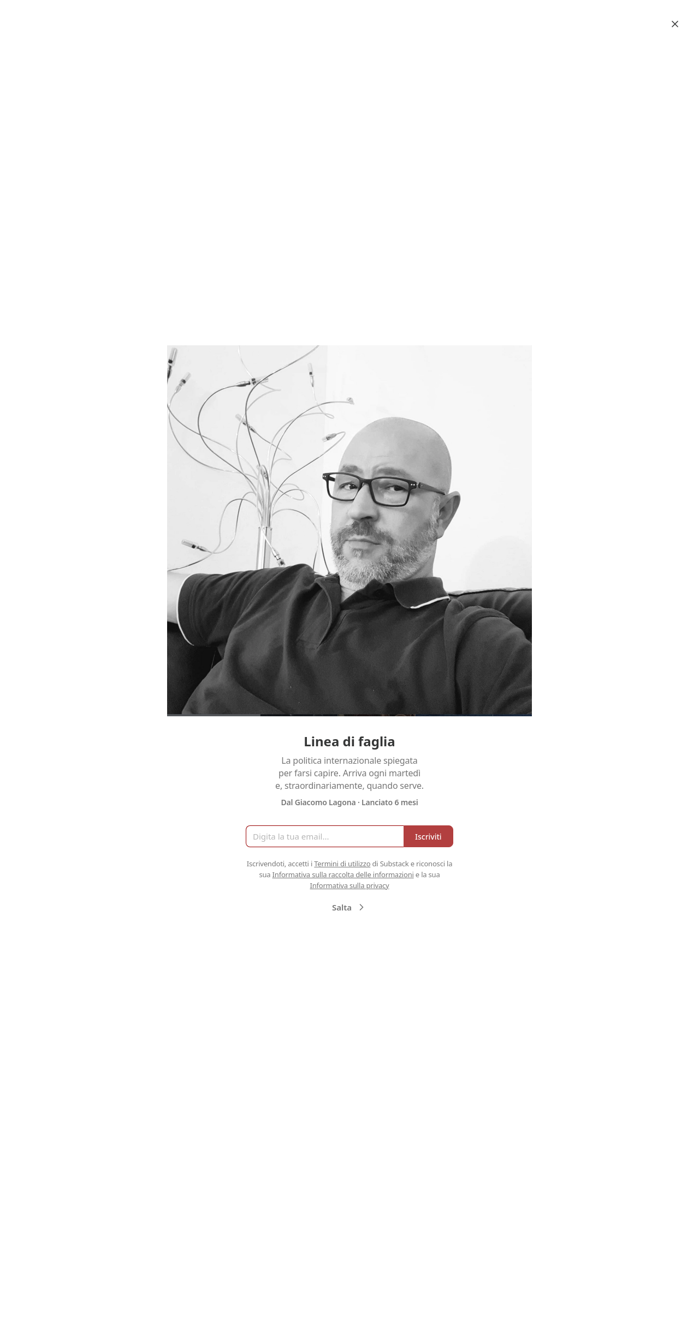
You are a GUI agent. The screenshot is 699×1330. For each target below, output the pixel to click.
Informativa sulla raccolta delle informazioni (343, 874)
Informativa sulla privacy (349, 885)
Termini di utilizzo (342, 863)
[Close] (675, 24)
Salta (349, 907)
